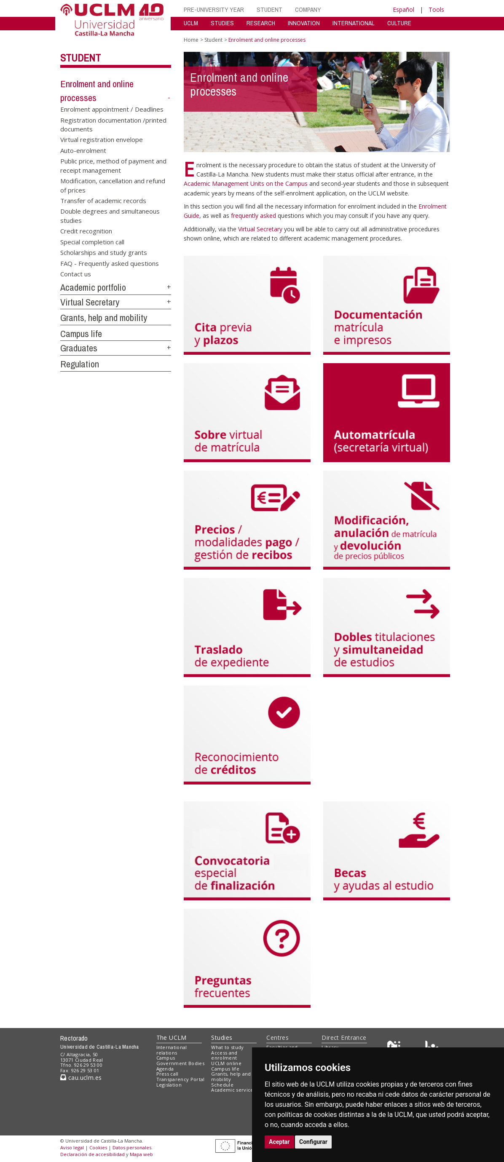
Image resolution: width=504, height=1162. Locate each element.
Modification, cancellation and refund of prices (112, 185)
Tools (436, 9)
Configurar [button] (313, 1141)
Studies (221, 1037)
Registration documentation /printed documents (113, 124)
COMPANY (308, 9)
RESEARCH (261, 23)
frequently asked (254, 216)
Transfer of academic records (103, 200)
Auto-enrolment (83, 150)
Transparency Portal (180, 1079)
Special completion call (92, 241)
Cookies (98, 1147)
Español (403, 9)
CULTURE (399, 23)
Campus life (81, 333)
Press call (167, 1074)
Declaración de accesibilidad (92, 1154)
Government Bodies (180, 1063)
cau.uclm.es (81, 1078)
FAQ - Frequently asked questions (109, 263)
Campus (165, 1058)
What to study (227, 1047)
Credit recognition (86, 231)
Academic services (233, 1090)
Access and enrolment (224, 1055)
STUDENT (269, 9)
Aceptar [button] (279, 1141)
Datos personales (132, 1147)
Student (80, 57)
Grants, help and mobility (103, 317)
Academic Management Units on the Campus (246, 183)
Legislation (169, 1085)
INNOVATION (304, 23)
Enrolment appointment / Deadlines (112, 109)
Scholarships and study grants (103, 252)
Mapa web (141, 1154)
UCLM (191, 23)
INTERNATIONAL (353, 23)
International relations (171, 1050)
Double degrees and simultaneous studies (110, 215)
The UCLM (171, 1037)
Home (191, 39)
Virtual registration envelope (101, 139)
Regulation (79, 364)
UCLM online (226, 1063)
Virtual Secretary (89, 302)
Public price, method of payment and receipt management (113, 165)
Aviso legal (72, 1147)
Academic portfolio (93, 287)
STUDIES (222, 23)
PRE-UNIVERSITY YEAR (214, 9)
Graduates (78, 348)
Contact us (75, 273)
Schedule (222, 1085)
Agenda (165, 1069)
